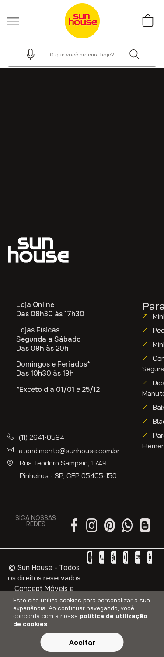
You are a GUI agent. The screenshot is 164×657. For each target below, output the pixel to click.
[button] (26, 54)
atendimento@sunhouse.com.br (69, 450)
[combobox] (82, 54)
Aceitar (82, 642)
